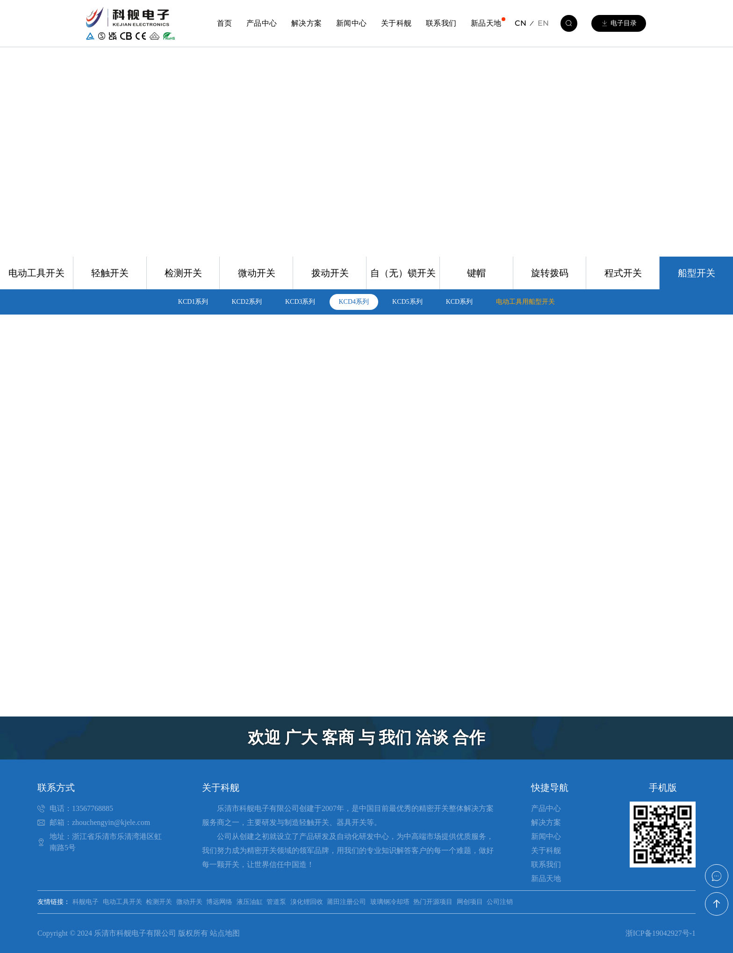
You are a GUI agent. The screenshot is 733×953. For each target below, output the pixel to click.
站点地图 (225, 933)
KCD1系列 (193, 301)
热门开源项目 (433, 901)
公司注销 (500, 901)
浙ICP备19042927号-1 (660, 933)
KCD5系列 (407, 301)
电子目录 (619, 23)
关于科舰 (396, 23)
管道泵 (276, 901)
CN (520, 23)
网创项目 (470, 901)
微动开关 (256, 273)
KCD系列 (459, 301)
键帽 (476, 273)
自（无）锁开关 (403, 273)
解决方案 (306, 23)
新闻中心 (351, 23)
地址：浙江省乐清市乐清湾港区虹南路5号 (106, 842)
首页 (224, 23)
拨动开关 (330, 273)
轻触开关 (110, 273)
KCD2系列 (246, 301)
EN (543, 23)
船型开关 (696, 273)
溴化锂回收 (306, 901)
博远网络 (219, 901)
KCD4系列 (354, 301)
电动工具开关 (36, 273)
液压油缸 (250, 901)
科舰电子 (85, 901)
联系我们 (441, 23)
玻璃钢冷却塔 (390, 901)
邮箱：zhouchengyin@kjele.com (100, 822)
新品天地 (486, 23)
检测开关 (183, 273)
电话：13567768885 (81, 808)
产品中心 (261, 23)
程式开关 (623, 273)
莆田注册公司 (346, 901)
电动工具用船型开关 (525, 301)
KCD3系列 (300, 301)
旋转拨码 (549, 273)
